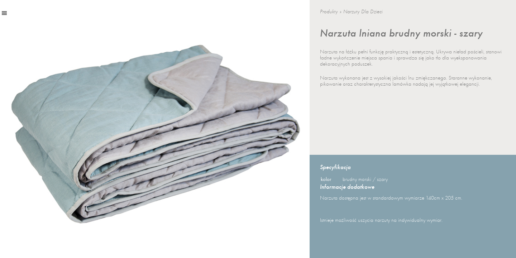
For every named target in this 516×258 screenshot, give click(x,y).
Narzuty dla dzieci (363, 12)
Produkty (329, 12)
